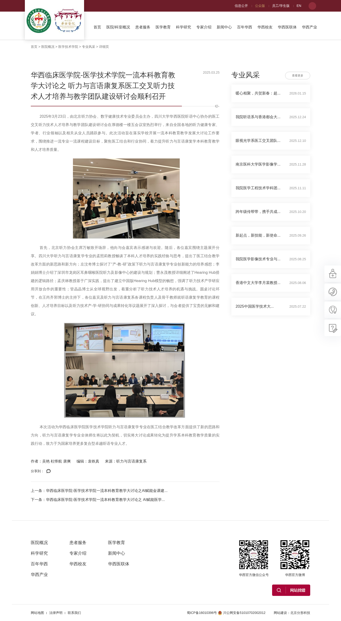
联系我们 (74, 613)
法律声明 (56, 613)
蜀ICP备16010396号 (202, 613)
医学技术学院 (68, 47)
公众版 (260, 6)
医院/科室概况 (118, 27)
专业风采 (88, 47)
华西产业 (309, 27)
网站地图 (37, 613)
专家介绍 (203, 27)
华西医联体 (287, 27)
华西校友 (265, 27)
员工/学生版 (281, 6)
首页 (97, 27)
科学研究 (183, 27)
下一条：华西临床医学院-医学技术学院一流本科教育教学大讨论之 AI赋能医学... (98, 500)
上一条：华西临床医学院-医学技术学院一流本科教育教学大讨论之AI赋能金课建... (99, 491)
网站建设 (280, 613)
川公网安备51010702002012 (241, 613)
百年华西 (244, 27)
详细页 (104, 47)
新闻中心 (224, 27)
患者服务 (142, 27)
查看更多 (297, 75)
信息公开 (241, 6)
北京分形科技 (300, 613)
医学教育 (163, 27)
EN (299, 6)
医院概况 (47, 47)
